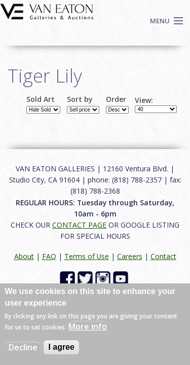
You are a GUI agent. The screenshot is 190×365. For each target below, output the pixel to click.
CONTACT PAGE (79, 225)
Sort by (80, 99)
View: (144, 100)
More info (87, 326)
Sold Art (40, 99)
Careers (129, 256)
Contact (163, 256)
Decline (23, 347)
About (24, 256)
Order (116, 99)
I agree (61, 347)
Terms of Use (86, 256)
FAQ (49, 256)
